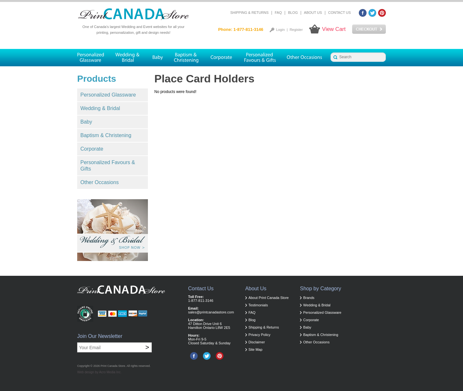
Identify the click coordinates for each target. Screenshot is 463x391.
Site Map (255, 349)
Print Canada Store (113, 366)
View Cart (334, 29)
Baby (86, 122)
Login (280, 30)
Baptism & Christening (105, 135)
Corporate (91, 149)
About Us (313, 12)
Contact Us (339, 12)
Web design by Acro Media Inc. (99, 372)
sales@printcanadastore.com (211, 312)
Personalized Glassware (108, 95)
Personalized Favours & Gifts (107, 166)
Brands (308, 298)
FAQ (278, 12)
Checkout (369, 29)
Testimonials (258, 305)
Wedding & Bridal (100, 108)
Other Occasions (99, 182)
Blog (293, 12)
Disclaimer (257, 342)
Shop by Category (320, 288)
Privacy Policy (259, 335)
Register (296, 30)
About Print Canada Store (269, 298)
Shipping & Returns (249, 12)
